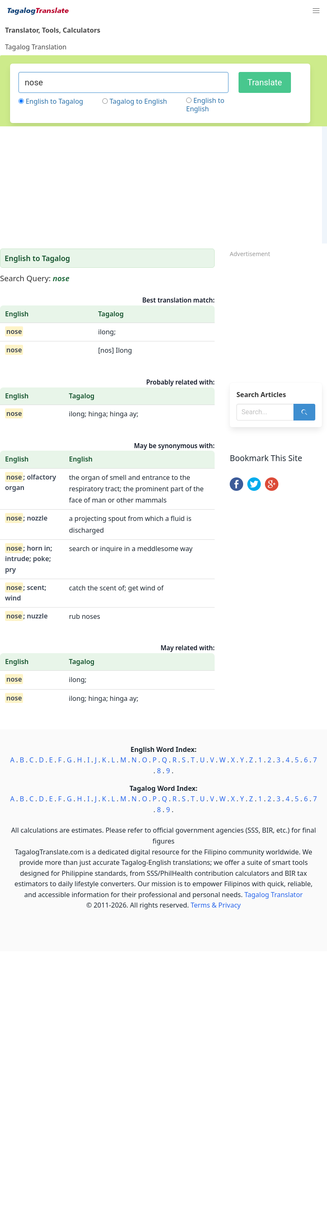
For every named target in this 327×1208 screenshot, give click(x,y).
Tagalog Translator (273, 894)
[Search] (304, 412)
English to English (205, 104)
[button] (316, 11)
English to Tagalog (54, 101)
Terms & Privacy (216, 905)
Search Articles (261, 394)
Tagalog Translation (36, 46)
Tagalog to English (138, 101)
